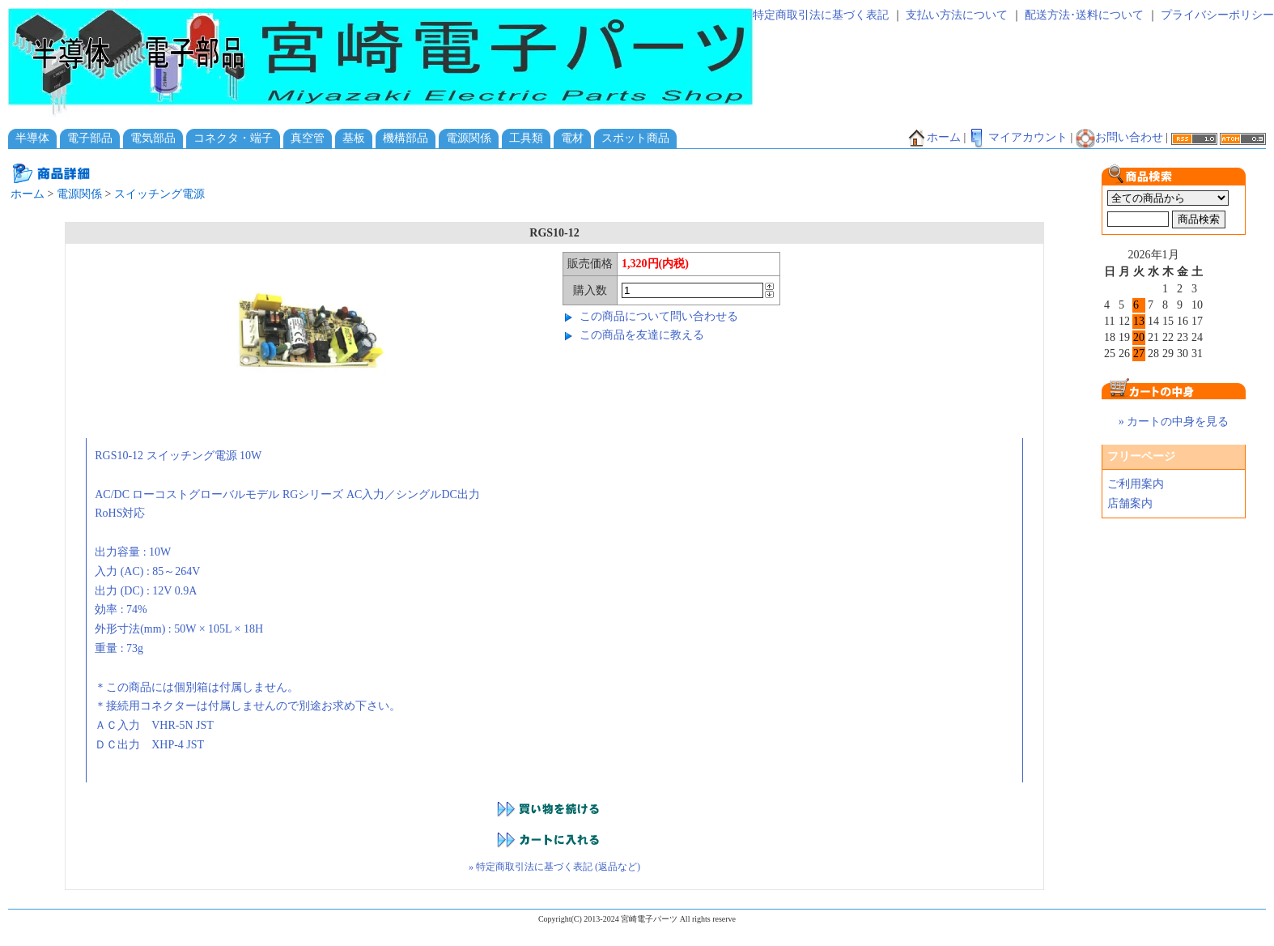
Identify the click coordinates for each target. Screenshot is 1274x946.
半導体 (32, 138)
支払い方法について (957, 15)
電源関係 (468, 138)
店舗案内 (1130, 503)
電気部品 (153, 138)
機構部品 (405, 138)
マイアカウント (1018, 137)
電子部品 (90, 138)
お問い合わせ (1119, 137)
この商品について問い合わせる (659, 316)
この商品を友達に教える (642, 335)
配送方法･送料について (1084, 15)
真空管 (308, 138)
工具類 (526, 138)
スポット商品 (635, 138)
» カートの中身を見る (1174, 421)
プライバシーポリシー (1217, 15)
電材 (572, 138)
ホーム (934, 137)
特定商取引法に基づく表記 (821, 15)
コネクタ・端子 (233, 138)
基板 (353, 138)
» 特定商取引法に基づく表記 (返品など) (554, 866)
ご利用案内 (1135, 484)
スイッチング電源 (159, 194)
